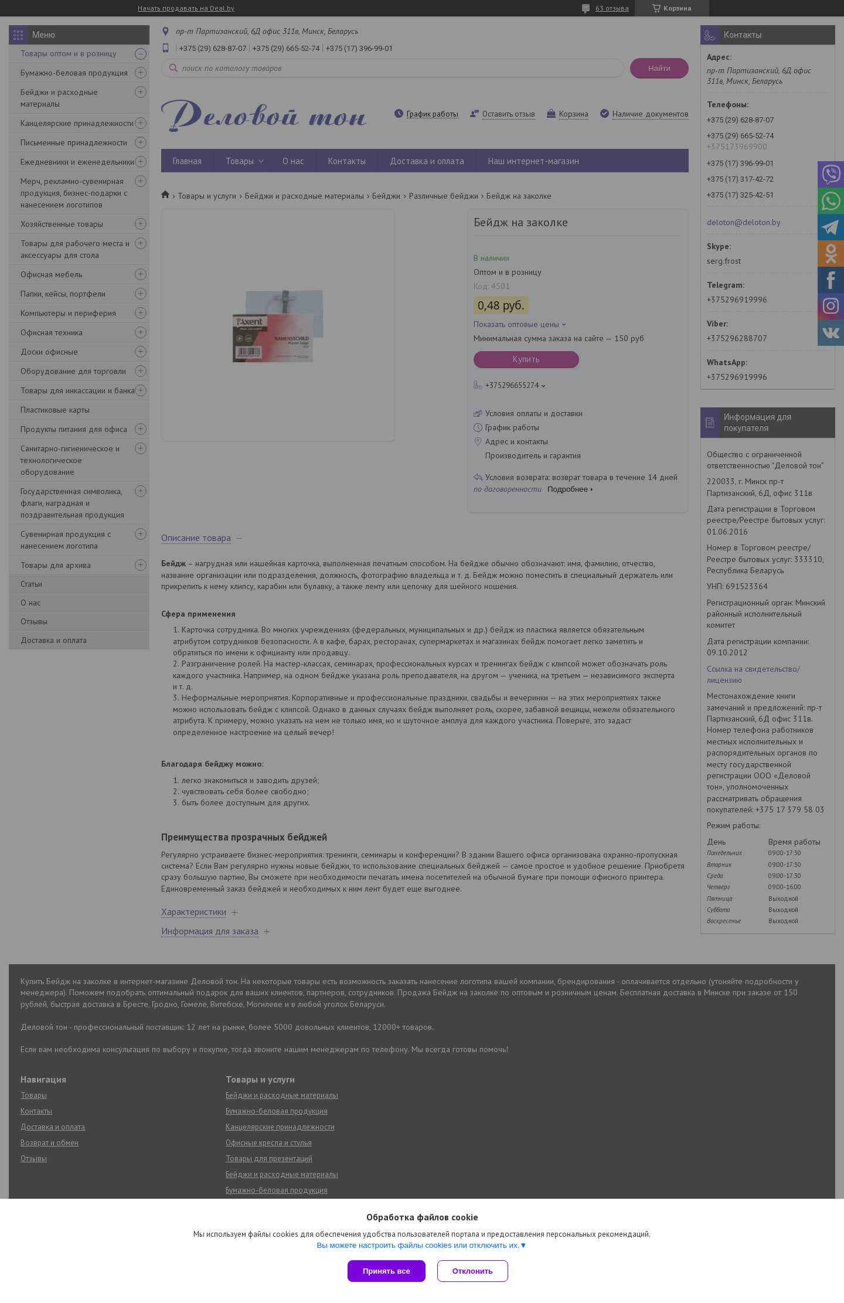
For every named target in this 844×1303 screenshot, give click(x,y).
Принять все (386, 1271)
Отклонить (472, 1271)
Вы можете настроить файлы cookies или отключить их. (417, 1245)
